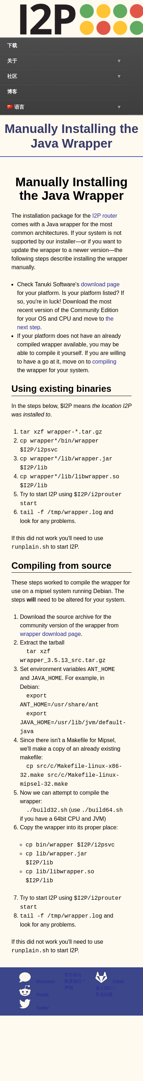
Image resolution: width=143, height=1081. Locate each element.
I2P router (104, 216)
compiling (104, 362)
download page (100, 284)
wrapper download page (50, 634)
